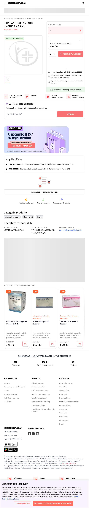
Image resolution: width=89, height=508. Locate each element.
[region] (44, 494)
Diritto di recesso (38, 383)
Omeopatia (63, 409)
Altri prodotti (63, 420)
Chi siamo (7, 383)
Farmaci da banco (65, 405)
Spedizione (8, 402)
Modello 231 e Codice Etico (41, 394)
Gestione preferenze (23, 504)
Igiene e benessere (17, 18)
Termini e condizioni (38, 405)
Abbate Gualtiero (11, 29)
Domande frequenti (10, 394)
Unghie (40, 18)
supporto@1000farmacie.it (13, 439)
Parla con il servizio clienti (44, 192)
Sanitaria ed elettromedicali (69, 402)
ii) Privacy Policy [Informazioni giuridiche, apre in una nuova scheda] (13, 499)
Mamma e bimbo (65, 398)
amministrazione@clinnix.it (70, 230)
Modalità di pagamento (12, 398)
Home (6, 18)
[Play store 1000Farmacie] (13, 450)
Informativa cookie (38, 387)
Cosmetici (62, 387)
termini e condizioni (69, 463)
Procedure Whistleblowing (41, 402)
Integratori (63, 394)
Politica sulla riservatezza (40, 390)
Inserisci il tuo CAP (14, 114)
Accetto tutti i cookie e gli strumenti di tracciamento (53, 504)
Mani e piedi (31, 18)
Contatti (6, 390)
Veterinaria (63, 413)
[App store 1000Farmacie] (13, 444)
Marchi (61, 424)
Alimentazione (64, 390)
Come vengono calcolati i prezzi (15, 387)
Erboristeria (63, 416)
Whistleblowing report (39, 398)
